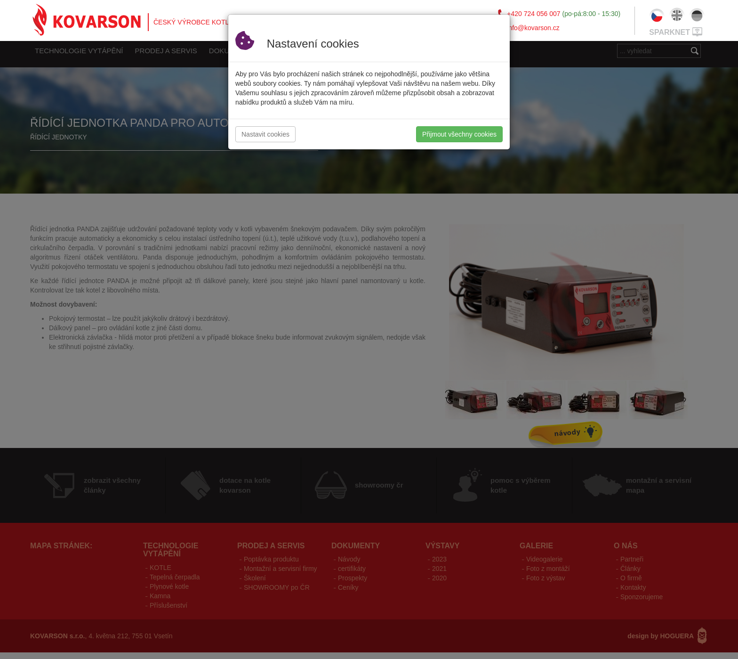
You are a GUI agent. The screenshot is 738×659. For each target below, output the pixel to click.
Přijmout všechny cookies (459, 134)
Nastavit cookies (265, 134)
